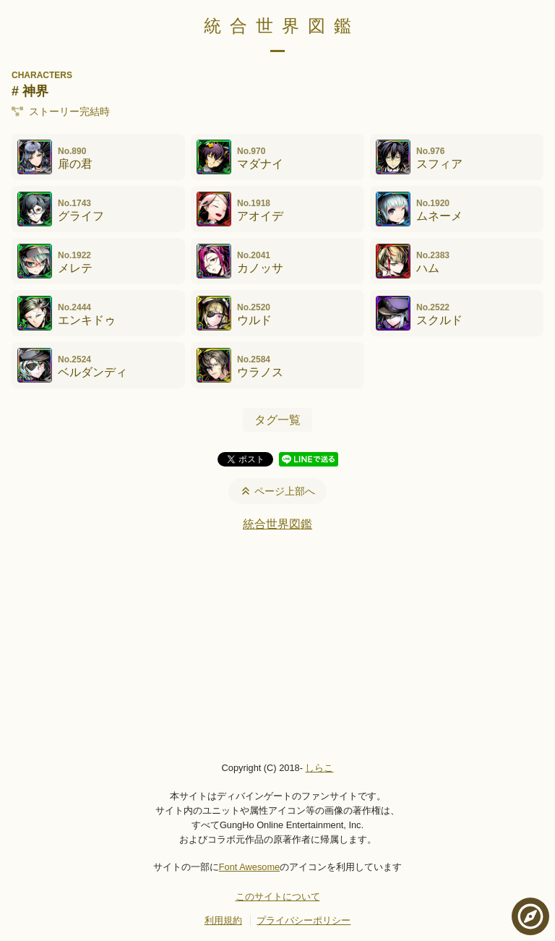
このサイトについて (278, 896)
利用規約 (223, 920)
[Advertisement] (277, 646)
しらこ (319, 767)
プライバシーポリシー (303, 920)
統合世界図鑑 (282, 25)
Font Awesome (249, 866)
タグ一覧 (277, 420)
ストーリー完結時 (61, 111)
